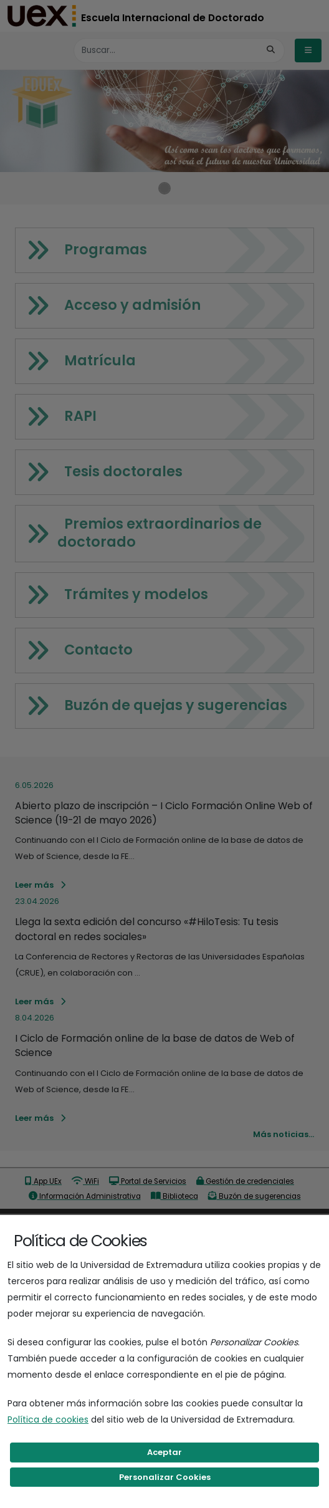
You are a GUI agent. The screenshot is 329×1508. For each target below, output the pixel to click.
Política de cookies (47, 1419)
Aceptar (164, 1452)
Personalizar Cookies (165, 1477)
